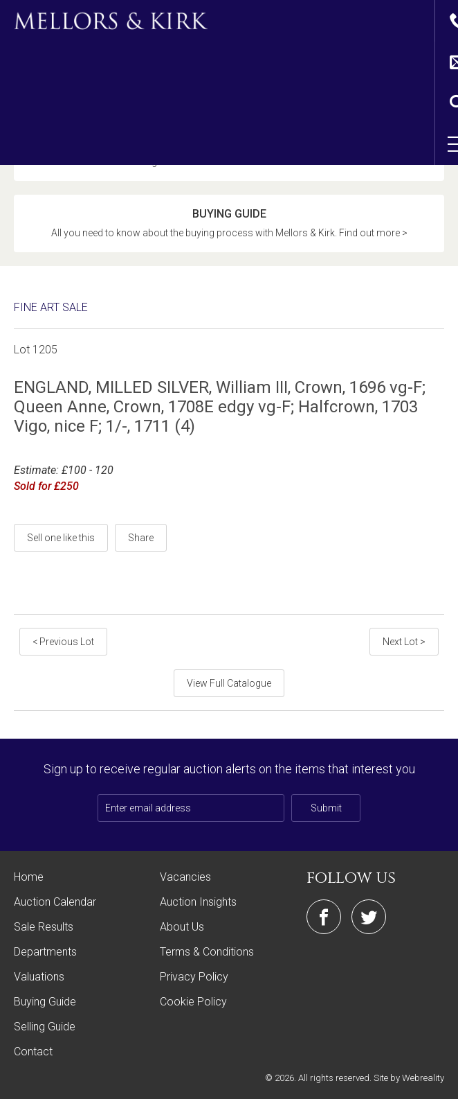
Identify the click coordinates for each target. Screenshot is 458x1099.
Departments (45, 955)
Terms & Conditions (207, 955)
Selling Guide (44, 1030)
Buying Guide (45, 1005)
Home (29, 880)
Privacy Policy (194, 980)
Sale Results (43, 930)
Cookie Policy (193, 1005)
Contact (33, 1055)
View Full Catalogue (229, 686)
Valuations (39, 980)
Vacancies (185, 880)
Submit (326, 811)
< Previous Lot (63, 645)
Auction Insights (198, 905)
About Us (182, 930)
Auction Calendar (55, 905)
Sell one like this (61, 541)
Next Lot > (404, 645)
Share (141, 541)
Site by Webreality (409, 1081)
